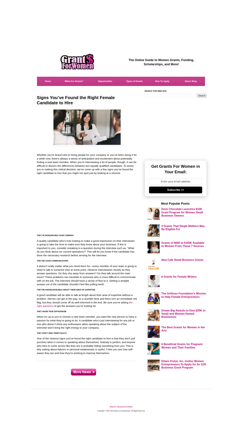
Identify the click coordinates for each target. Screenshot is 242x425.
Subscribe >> (175, 189)
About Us (113, 406)
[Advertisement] (121, 23)
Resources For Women (124, 406)
